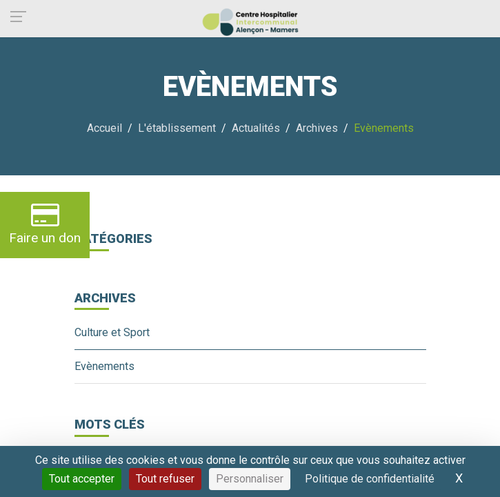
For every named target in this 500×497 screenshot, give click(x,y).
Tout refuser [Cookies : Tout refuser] (165, 478)
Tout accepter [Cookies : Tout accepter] (81, 478)
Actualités (256, 128)
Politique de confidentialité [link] (369, 478)
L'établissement (177, 128)
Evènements (104, 366)
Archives (317, 128)
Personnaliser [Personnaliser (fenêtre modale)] (249, 478)
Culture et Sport (112, 332)
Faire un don (45, 223)
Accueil (104, 128)
